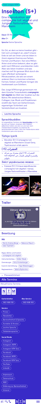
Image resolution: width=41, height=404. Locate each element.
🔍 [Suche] (6, 402)
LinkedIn (6, 368)
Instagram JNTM (9, 345)
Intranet (6, 390)
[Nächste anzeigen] (37, 186)
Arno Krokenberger (20, 262)
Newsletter (7, 316)
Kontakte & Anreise (11, 324)
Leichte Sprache (9, 328)
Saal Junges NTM (11, 5)
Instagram (7, 341)
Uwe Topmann (8, 246)
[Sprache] (2, 401)
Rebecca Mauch (28, 243)
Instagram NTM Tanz (11, 349)
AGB (4, 382)
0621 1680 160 (28, 303)
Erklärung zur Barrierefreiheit (14, 386)
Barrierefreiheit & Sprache (13, 320)
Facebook (7, 353)
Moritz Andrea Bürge (10, 243)
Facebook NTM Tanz (11, 361)
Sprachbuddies (11, 120)
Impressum (7, 375)
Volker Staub (21, 259)
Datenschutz (8, 379)
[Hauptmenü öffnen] (38, 401)
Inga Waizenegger (26, 266)
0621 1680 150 (8, 303)
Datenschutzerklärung (20, 225)
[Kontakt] (9, 401)
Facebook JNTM (9, 357)
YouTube (6, 364)
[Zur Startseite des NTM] (20, 401)
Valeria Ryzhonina (21, 269)
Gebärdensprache (10, 332)
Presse (5, 312)
